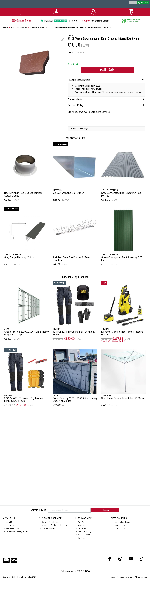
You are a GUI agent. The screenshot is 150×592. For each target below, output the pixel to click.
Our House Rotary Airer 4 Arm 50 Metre (123, 398)
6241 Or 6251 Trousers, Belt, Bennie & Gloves (74, 333)
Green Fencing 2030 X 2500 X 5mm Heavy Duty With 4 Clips (26, 333)
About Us (8, 522)
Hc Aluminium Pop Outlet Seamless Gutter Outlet (23, 194)
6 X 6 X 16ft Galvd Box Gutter (68, 192)
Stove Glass (81, 525)
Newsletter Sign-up (12, 528)
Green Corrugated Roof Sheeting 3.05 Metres (121, 259)
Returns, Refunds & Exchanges (53, 525)
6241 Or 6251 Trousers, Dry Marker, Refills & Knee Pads (24, 400)
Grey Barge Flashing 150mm (19, 257)
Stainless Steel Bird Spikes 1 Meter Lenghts (72, 259)
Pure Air (80, 522)
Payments (81, 528)
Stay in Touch (38, 509)
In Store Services (47, 528)
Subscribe (105, 510)
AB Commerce (141, 577)
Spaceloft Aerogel (84, 531)
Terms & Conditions (120, 522)
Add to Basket (104, 69)
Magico (120, 577)
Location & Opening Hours (16, 531)
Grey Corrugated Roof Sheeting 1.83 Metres (121, 194)
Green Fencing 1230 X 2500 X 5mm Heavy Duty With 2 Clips (75, 400)
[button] (63, 39)
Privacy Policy (118, 525)
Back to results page (79, 128)
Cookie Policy (118, 528)
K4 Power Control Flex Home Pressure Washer (122, 333)
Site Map (80, 538)
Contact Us (9, 525)
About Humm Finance (86, 534)
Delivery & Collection (49, 522)
